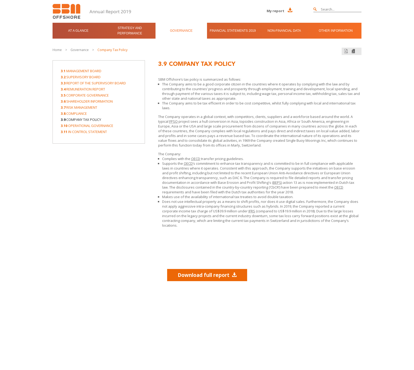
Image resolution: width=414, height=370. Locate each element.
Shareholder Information (87, 101)
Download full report (207, 274)
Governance (181, 31)
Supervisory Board (81, 77)
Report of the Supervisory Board (93, 83)
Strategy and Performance (129, 30)
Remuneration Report (83, 89)
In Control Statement (84, 131)
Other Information (335, 31)
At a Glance (78, 31)
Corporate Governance (85, 95)
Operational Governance (87, 125)
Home (57, 50)
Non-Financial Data (284, 31)
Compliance (74, 113)
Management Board (81, 70)
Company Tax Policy (112, 50)
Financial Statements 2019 (233, 31)
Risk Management (79, 107)
